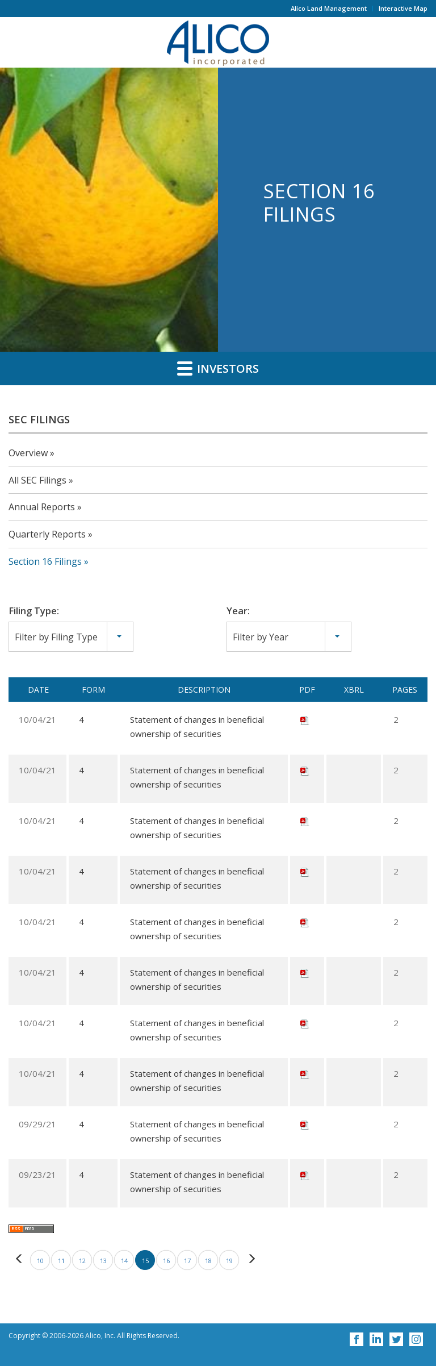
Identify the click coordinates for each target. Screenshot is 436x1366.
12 (82, 1260)
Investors (218, 368)
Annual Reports (42, 507)
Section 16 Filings (45, 561)
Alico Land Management (329, 8)
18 (208, 1260)
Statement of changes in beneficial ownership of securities (197, 726)
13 (103, 1260)
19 (229, 1260)
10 (40, 1260)
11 (61, 1260)
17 (187, 1260)
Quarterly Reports (47, 534)
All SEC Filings (37, 480)
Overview (28, 453)
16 (166, 1260)
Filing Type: (34, 610)
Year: (238, 610)
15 (145, 1260)
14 (124, 1260)
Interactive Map (403, 8)
